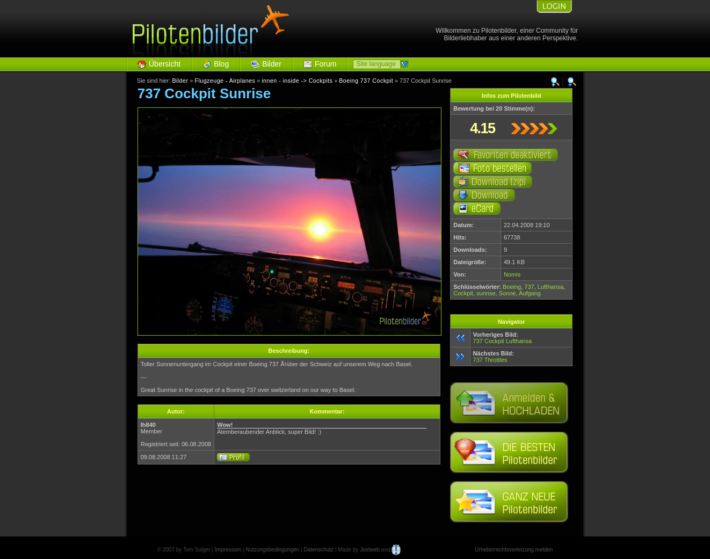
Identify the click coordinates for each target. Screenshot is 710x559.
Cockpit (463, 293)
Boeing (512, 287)
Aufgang (530, 293)
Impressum (228, 550)
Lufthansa (550, 287)
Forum (325, 64)
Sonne (507, 293)
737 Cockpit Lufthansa (502, 341)
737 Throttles (490, 360)
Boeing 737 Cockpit (366, 80)
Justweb (370, 550)
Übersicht (164, 64)
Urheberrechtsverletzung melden (514, 550)
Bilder (271, 64)
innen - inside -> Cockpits (297, 80)
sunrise (485, 293)
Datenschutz (319, 550)
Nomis (512, 274)
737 (529, 287)
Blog (221, 64)
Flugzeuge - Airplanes (224, 80)
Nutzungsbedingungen (272, 550)
